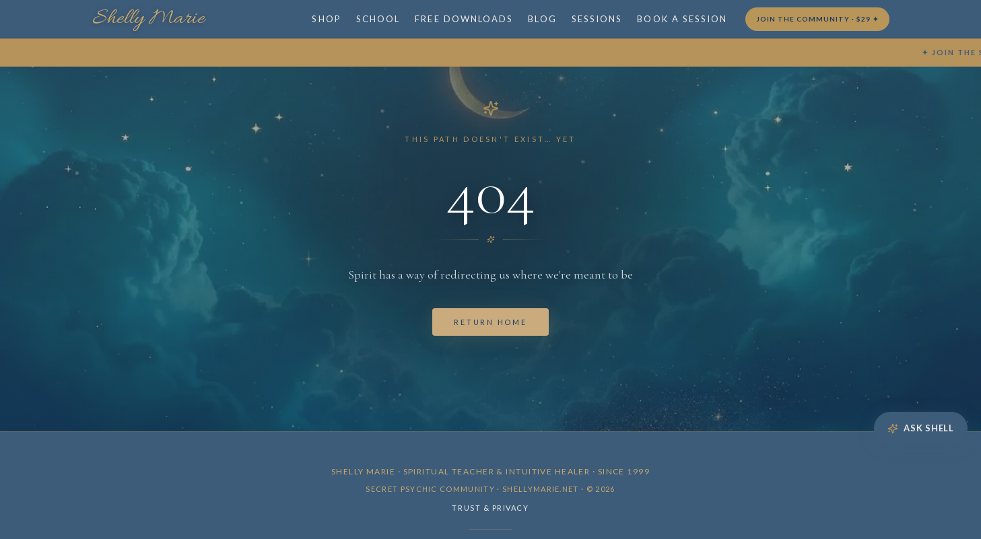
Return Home (490, 322)
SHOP (326, 18)
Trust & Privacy (490, 507)
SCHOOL (378, 18)
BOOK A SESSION (682, 18)
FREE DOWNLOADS (464, 18)
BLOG (542, 18)
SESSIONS (597, 18)
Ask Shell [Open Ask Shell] (920, 428)
